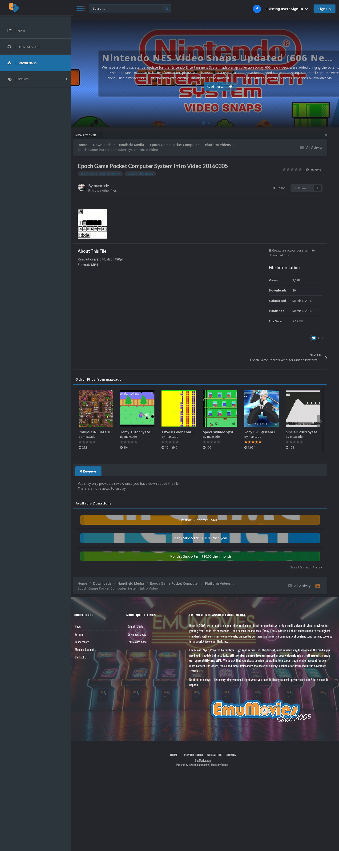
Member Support (88, 649)
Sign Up (324, 9)
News (82, 626)
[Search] (128, 8)
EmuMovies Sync (140, 641)
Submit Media (139, 626)
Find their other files (106, 190)
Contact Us (85, 657)
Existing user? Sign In (287, 9)
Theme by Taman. (221, 765)
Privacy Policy (195, 755)
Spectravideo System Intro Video (235, 432)
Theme (177, 755)
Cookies (233, 755)
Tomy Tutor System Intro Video (151, 432)
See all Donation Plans (306, 567)
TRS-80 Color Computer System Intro (196, 432)
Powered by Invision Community (194, 765)
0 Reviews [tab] (92, 471)
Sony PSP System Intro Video (272, 432)
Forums (83, 634)
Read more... (204, 86)
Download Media (140, 634)
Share (279, 188)
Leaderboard (86, 641)
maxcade (105, 185)
